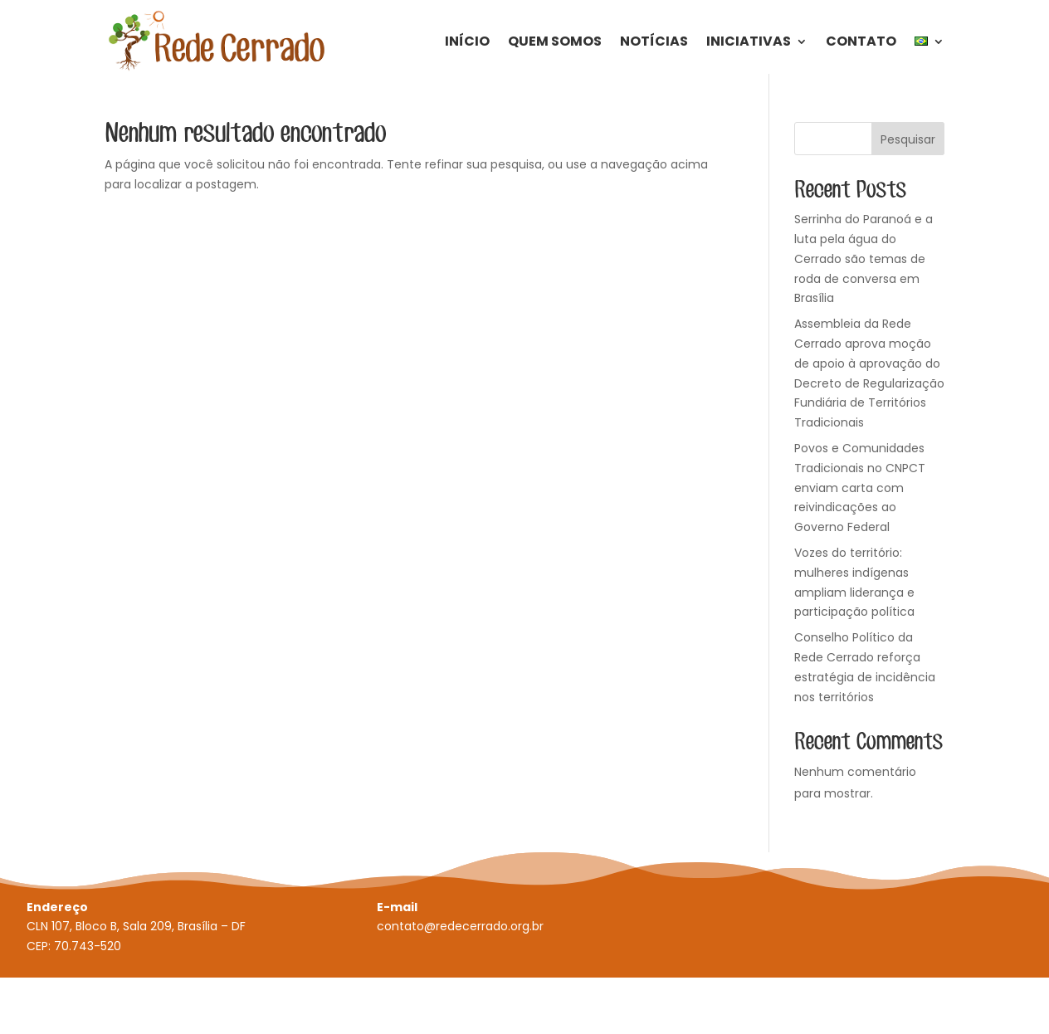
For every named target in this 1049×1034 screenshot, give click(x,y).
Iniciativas (748, 41)
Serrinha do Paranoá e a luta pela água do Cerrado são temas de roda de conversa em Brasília (863, 258)
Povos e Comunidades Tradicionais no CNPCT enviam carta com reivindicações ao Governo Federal (859, 487)
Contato (861, 41)
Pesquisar (908, 139)
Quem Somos (555, 41)
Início (467, 41)
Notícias (654, 41)
